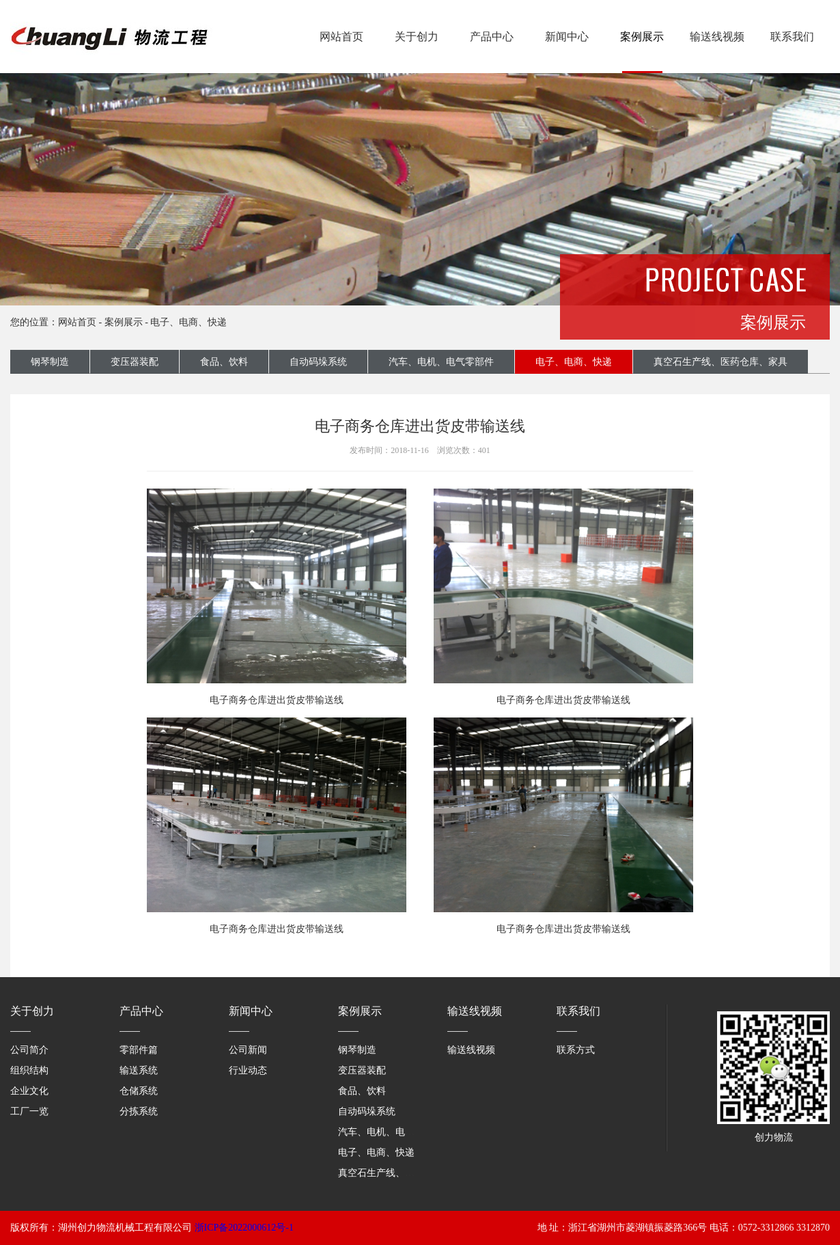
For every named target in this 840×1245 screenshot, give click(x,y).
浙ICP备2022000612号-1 (244, 1227)
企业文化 (29, 1091)
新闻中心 (567, 36)
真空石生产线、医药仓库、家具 (720, 362)
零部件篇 (139, 1050)
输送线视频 (717, 36)
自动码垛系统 (318, 362)
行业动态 (248, 1070)
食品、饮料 (224, 362)
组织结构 (29, 1070)
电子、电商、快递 (188, 322)
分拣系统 (139, 1111)
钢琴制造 (50, 362)
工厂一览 (29, 1111)
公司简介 (29, 1050)
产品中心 (492, 36)
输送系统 (139, 1070)
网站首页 (341, 36)
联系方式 (576, 1050)
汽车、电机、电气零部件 (441, 362)
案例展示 (642, 36)
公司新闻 (248, 1050)
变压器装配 (134, 362)
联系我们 (792, 36)
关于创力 (416, 36)
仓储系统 (139, 1091)
